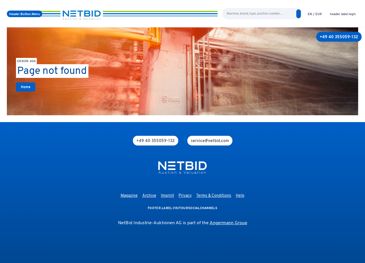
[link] (25, 87)
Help (240, 195)
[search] (298, 13)
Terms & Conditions (213, 195)
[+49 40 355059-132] (339, 37)
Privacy (185, 195)
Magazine (129, 195)
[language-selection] (314, 14)
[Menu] (24, 14)
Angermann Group (228, 223)
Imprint (167, 195)
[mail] (209, 140)
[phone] (155, 140)
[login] (343, 14)
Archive (149, 195)
